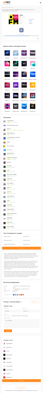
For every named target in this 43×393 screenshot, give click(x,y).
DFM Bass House (16, 89)
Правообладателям (29, 390)
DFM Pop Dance (33, 89)
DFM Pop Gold (32, 111)
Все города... (21, 248)
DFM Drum (7, 100)
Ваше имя (5, 308)
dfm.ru (14, 287)
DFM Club (7, 68)
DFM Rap (24, 68)
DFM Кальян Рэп (24, 111)
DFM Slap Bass (32, 100)
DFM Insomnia (7, 79)
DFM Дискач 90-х (24, 58)
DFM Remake (7, 111)
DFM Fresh (33, 68)
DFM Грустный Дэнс (33, 79)
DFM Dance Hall (16, 111)
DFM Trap (16, 68)
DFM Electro (15, 79)
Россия (30, 22)
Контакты (36, 390)
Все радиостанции (8, 390)
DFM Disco (7, 89)
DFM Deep (7, 58)
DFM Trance (24, 89)
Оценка (5, 313)
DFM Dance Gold (24, 79)
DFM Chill (16, 58)
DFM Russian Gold (24, 100)
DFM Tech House (15, 100)
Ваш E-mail (24, 308)
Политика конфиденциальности (19, 390)
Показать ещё (21, 380)
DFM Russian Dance (32, 58)
